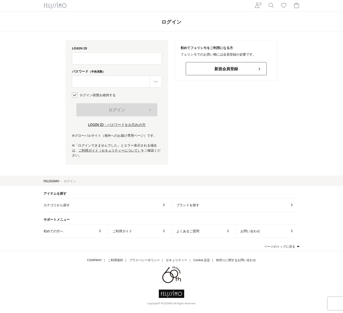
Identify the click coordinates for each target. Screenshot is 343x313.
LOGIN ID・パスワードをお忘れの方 (117, 124)
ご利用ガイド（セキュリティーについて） (110, 150)
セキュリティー (176, 260)
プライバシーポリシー (144, 260)
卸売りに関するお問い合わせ (236, 260)
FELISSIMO (51, 181)
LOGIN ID (79, 48)
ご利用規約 (115, 260)
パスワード (88, 71)
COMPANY (94, 260)
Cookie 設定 (201, 260)
